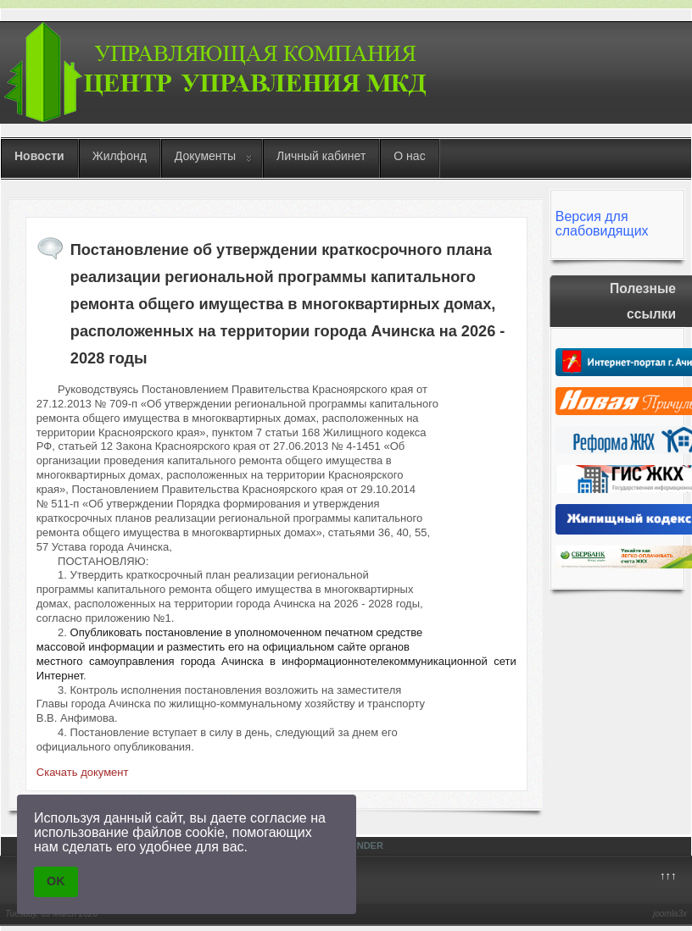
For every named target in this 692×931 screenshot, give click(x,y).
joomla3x (670, 913)
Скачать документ (82, 772)
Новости (39, 156)
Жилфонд (119, 156)
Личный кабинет (321, 156)
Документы (205, 156)
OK (56, 881)
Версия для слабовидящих (602, 223)
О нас (409, 156)
